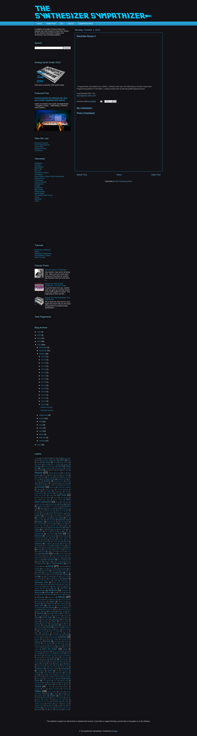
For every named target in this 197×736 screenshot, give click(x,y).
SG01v (60, 647)
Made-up (56, 578)
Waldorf (52, 696)
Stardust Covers (40, 149)
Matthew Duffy (55, 584)
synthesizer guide (52, 669)
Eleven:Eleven (51, 522)
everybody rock (54, 525)
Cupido (51, 495)
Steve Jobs (38, 661)
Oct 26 (43, 366)
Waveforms (46, 697)
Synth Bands (66, 665)
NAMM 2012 (51, 605)
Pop (67, 623)
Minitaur (48, 592)
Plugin (53, 621)
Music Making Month (63, 603)
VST (62, 694)
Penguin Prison (60, 617)
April (41, 431)
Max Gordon (38, 586)
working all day (39, 703)
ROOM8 (37, 643)
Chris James (64, 483)
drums (63, 516)
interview (45, 553)
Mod (36, 594)
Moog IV (46, 599)
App (47, 470)
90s (38, 460)
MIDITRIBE (64, 588)
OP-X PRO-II (41, 615)
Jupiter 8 (56, 561)
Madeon (65, 578)
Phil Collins (45, 619)
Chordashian (54, 483)
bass (57, 475)
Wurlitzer (49, 703)
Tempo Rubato (48, 672)
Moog (61, 596)
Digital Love (49, 508)
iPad (54, 553)
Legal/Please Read (85, 24)
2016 (39, 332)
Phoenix (65, 619)
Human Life (58, 549)
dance (55, 497)
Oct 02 (43, 401)
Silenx (48, 651)
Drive (62, 514)
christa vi (49, 485)
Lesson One (45, 570)
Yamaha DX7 (50, 705)
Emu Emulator (39, 523)
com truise (47, 491)
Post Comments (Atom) (123, 181)
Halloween (65, 543)
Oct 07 (43, 395)
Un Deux (49, 686)
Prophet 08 (57, 627)
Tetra (36, 674)
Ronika (66, 641)
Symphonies (40, 665)
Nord (44, 611)
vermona (65, 689)
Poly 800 (45, 623)
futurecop (37, 540)
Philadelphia (56, 619)
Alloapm (66, 464)
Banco (51, 475)
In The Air (61, 551)
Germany (60, 540)
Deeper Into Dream (40, 504)
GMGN (66, 541)
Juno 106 (60, 559)
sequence (37, 647)
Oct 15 (43, 382)
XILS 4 (57, 703)
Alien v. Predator (56, 464)
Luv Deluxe (38, 578)
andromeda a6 (58, 468)
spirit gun (65, 657)
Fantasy (45, 527)
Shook (37, 197)
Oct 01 (43, 404)
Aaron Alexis (45, 460)
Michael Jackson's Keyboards (55, 270)
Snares (68, 653)
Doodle (44, 514)
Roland (47, 641)
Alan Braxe (46, 462)
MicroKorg (46, 588)
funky (53, 538)
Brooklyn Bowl (58, 481)
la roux (44, 568)
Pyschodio (43, 631)
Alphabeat (38, 163)
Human (39, 549)
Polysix (61, 623)
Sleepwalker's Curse (48, 653)
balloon (45, 475)
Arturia (38, 472)
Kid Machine (39, 184)
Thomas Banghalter (40, 682)
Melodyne (47, 586)
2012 (39, 345)
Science (52, 645)
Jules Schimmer (40, 182)
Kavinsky (43, 563)
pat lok (66, 615)
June (41, 425)
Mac (50, 578)
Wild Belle (65, 701)
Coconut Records (62, 489)
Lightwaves (39, 188)
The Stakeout (47, 680)
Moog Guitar (38, 599)
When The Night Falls (61, 700)
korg (50, 566)
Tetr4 (66, 672)
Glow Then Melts (56, 541)
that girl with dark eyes (64, 674)
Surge (50, 663)
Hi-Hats (46, 547)
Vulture (69, 694)
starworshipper (64, 659)
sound (39, 657)
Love (57, 576)
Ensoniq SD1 (49, 523)
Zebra (51, 709)
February (42, 437)
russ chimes (47, 643)
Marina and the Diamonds (60, 582)
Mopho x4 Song (46, 407)
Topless (49, 684)
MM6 (67, 592)
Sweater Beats (59, 663)
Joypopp (66, 558)
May (41, 428)
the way (65, 680)
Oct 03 (43, 398)
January (42, 441)
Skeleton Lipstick (57, 651)
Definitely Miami (53, 504)
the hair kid (47, 676)
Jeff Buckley (49, 558)
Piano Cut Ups (40, 257)
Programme (65, 625)
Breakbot (47, 481)
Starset (45, 659)
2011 (39, 445)
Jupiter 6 (48, 561)
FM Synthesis (56, 531)
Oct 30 (43, 360)
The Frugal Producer (42, 145)
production (54, 625)
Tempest (37, 672)
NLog (56, 609)
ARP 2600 (66, 470)
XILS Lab (65, 703)
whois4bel (56, 701)
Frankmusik (39, 180)
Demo (68, 504)
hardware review (59, 545)
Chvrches (52, 487)
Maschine (37, 584)
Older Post (155, 175)
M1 (45, 578)
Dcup (57, 502)
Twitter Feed (51, 24)
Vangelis (37, 689)
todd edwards (64, 682)
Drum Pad (47, 516)
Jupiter (39, 561)
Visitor (37, 201)
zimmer (66, 709)
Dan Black (38, 174)
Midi (55, 588)
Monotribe (40, 597)
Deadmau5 (65, 502)
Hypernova (67, 549)
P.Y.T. (49, 615)
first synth (62, 529)
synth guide (53, 667)
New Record (49, 607)
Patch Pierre (39, 147)
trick (62, 684)
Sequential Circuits (49, 647)
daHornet (37, 497)
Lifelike (39, 572)
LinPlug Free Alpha (40, 574)
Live (36, 576)
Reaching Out (57, 633)
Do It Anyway (51, 510)
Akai (38, 462)
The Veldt (57, 680)
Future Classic (63, 538)
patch (37, 617)
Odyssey (56, 613)
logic (42, 576)
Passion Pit (57, 615)
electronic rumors (64, 520)
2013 (39, 341)
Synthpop (41, 671)
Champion (44, 483)
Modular (50, 594)
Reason (46, 635)
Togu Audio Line (39, 684)
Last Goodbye (53, 568)
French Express (50, 536)
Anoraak (38, 165)
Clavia (40, 489)
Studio (51, 661)
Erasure (62, 523)
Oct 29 (43, 363)
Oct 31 (43, 357)
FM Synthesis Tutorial (42, 255)
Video (38, 691)
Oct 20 (43, 372)
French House (63, 536)
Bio (62, 24)
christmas (57, 485)
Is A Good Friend (64, 553)
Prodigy (45, 625)
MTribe (52, 603)
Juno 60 (68, 559)
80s (59, 458)
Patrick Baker (39, 193)
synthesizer (39, 669)
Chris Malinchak (39, 485)
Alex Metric (38, 464)
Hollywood (54, 547)
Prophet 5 (67, 627)
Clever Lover (50, 489)
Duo (39, 518)
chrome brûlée (66, 485)
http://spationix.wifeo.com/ (86, 96)
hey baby (39, 547)
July (41, 421)
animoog (68, 468)
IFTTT (43, 551)
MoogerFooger (41, 601)
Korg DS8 (62, 566)
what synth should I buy (44, 700)
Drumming (56, 516)
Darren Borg (46, 499)
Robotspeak (64, 639)
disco (57, 508)
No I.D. (39, 611)
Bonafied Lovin (62, 479)
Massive (45, 584)
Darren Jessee (57, 499)
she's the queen (49, 649)
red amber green (57, 635)
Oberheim (40, 613)
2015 (39, 335)
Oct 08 (43, 392)
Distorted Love (66, 508)
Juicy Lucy (38, 559)
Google (57, 543)
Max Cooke (39, 190)
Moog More (55, 599)
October (42, 354)
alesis (55, 462)
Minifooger (65, 590)
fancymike (38, 527)
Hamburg (37, 545)
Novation (52, 611)
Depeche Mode (42, 506)
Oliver (69, 613)
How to (68, 547)
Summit (37, 663)
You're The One (48, 707)
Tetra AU (43, 674)
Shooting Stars (39, 651)
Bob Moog (51, 479)
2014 (39, 338)
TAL (57, 671)
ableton (54, 460)
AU (64, 473)
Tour (57, 684)
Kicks (50, 563)
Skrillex (66, 651)
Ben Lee (38, 171)
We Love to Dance (57, 697)
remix (66, 635)
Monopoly (68, 594)
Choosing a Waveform (43, 250)
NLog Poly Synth (66, 609)
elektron (40, 522)
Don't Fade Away (47, 512)
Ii (48, 551)
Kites (43, 566)
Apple (52, 470)
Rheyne (37, 639)
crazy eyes (65, 493)
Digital (42, 508)
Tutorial (38, 686)
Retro (43, 637)
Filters (37, 252)
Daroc (36, 499)
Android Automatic (46, 468)
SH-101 (66, 647)
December (43, 347)
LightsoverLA (48, 572)
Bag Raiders (39, 167)
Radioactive (45, 633)
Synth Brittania (41, 667)
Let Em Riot (55, 570)
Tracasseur (39, 150)
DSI (69, 516)
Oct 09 (43, 388)
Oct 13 (43, 385)
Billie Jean (66, 477)
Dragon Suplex (53, 514)
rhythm (44, 639)
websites (68, 697)
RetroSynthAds (52, 637)
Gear (44, 540)
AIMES (61, 460)
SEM (66, 645)
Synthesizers (66, 669)
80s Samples (67, 458)
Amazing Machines (49, 466)
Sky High (37, 653)
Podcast (37, 623)
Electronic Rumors (41, 143)
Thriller (56, 682)
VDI (44, 689)
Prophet (48, 627)
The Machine (57, 676)
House (61, 547)
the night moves (50, 678)
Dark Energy (64, 497)
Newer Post (82, 175)
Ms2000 (45, 603)
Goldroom (38, 544)
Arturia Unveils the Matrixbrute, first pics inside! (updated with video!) (51, 99)
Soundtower (47, 657)
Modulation (59, 594)
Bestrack (57, 477)
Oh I (63, 613)
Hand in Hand (47, 545)
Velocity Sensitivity (54, 689)
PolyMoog (53, 623)
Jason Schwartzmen (58, 556)
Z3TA (46, 709)
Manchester (64, 580)
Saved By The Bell (41, 645)
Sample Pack (64, 643)
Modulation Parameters (43, 253)
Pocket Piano (64, 621)
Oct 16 (43, 379)
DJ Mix (42, 510)
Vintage (61, 691)
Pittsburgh (45, 621)
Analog (60, 466)
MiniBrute (52, 590)
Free (60, 533)
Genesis (52, 540)
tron (67, 684)
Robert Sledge (53, 639)
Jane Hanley (38, 556)
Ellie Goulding (63, 522)
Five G (47, 531)
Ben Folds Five (40, 477)
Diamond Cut (39, 178)
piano (36, 621)
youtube (39, 709)
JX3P (36, 563)
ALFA (45, 464)
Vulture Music (41, 696)
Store (45, 661)
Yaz (59, 705)
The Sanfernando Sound (44, 195)
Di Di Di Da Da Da (55, 506)
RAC (36, 633)
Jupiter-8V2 (65, 561)
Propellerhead (39, 627)
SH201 (37, 649)
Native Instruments (62, 605)
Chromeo (41, 487)
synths (49, 671)
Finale (54, 529)
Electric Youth (50, 520)
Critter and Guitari (40, 495)
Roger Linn (38, 641)
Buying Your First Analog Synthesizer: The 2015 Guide (55, 285)
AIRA (69, 460)
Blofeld (44, 479)
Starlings (37, 659)
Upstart (57, 686)
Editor (45, 518)
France (66, 531)
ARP (58, 470)
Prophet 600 (40, 629)
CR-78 (58, 493)
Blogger (114, 731)
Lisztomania (52, 574)
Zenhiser (58, 709)
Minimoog (38, 592)
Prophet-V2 (50, 629)
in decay (53, 551)
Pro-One (37, 625)
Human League (48, 549)
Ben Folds (38, 169)
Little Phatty (63, 574)
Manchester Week (41, 582)
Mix (55, 592)
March (41, 434)
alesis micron (63, 462)
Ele (67, 518)
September (43, 415)
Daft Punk (61, 495)
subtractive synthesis (62, 661)
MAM (55, 580)
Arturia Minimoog (54, 473)
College (37, 491)
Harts (69, 545)
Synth (57, 665)
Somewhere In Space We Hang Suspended (57, 655)
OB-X (69, 611)
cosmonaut (49, 493)
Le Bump (63, 568)
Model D (42, 594)
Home (39, 24)
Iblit (38, 551)
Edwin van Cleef (56, 518)
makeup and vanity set (42, 580)
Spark (57, 657)
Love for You (64, 576)
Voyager (55, 694)
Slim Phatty (60, 653)
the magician (67, 676)
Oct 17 (43, 376)
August (42, 418)
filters (48, 529)
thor (50, 682)
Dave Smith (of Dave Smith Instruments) (49, 176)
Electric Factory (39, 520)
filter (43, 529)
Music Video (39, 605)
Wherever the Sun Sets (42, 701)
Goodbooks (48, 543)
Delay (62, 504)
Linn (67, 572)
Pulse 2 (58, 629)
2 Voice (37, 458)
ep (56, 523)
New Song (60, 607)
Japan (47, 556)
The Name (40, 678)
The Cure (39, 676)
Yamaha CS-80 (39, 705)
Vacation (65, 686)
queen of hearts (54, 631)
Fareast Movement (56, 527)
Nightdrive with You (46, 609)
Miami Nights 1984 (58, 586)
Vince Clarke (52, 691)
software (39, 655)
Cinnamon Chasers (42, 173)
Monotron (51, 597)
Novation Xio (61, 611)
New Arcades (38, 607)
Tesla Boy (58, 672)
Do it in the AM (63, 510)
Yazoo (64, 705)
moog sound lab (66, 599)
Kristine (37, 186)
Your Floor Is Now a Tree (63, 707)
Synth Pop (64, 667)
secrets (60, 645)
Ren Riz (37, 637)
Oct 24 (43, 369)
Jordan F (58, 558)
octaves (49, 613)
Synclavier (50, 665)
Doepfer (37, 512)
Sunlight (44, 663)
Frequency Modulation (41, 538)
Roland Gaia (57, 641)
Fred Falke (50, 534)
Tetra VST (52, 674)
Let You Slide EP (66, 570)
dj (37, 510)
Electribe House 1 (47, 410)
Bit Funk (37, 479)
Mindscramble (40, 191)
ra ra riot (65, 631)
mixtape (61, 592)
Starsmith (38, 199)
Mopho (51, 601)
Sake (56, 643)
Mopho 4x (62, 601)
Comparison (58, 491)
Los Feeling (49, 576)
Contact (71, 24)
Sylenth (68, 663)
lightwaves (59, 573)
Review (63, 637)
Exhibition (65, 525)
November (43, 351)
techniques (65, 671)
